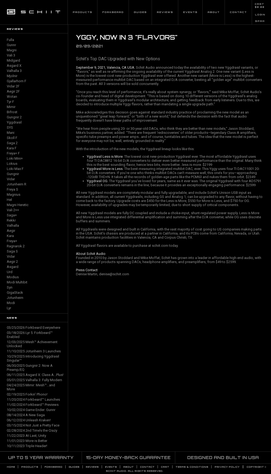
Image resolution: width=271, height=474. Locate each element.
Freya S (12, 189)
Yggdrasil (14, 122)
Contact (238, 12)
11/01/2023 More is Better (27, 441)
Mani (10, 133)
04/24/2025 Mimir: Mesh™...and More (31, 387)
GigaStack (15, 292)
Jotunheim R (16, 184)
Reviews (165, 12)
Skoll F (12, 138)
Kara (10, 236)
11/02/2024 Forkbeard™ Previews (33, 405)
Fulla (10, 40)
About (214, 12)
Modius (13, 277)
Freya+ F (13, 153)
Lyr (9, 308)
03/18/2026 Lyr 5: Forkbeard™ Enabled (30, 335)
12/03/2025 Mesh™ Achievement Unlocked (32, 344)
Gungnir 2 (14, 117)
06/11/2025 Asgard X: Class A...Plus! (35, 375)
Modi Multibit (17, 282)
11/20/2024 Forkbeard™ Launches (33, 399)
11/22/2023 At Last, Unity (26, 436)
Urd (9, 272)
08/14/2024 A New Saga (26, 415)
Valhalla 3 (14, 71)
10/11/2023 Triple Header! (27, 446)
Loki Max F (15, 169)
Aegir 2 (12, 262)
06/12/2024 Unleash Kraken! (29, 420)
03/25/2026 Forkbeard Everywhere (33, 328)
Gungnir (13, 174)
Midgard (13, 60)
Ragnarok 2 (16, 246)
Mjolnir (12, 76)
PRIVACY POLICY (227, 467)
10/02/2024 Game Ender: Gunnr (31, 410)
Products (82, 12)
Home (11, 467)
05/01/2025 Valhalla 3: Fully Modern (34, 380)
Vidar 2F (13, 86)
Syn (9, 287)
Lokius (12, 164)
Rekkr (11, 220)
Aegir (11, 231)
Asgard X (14, 66)
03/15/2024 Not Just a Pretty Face (33, 425)
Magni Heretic (17, 205)
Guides (140, 12)
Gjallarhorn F (16, 81)
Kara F (12, 148)
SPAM (260, 21)
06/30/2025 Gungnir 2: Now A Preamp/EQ (30, 368)
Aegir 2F (13, 91)
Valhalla (13, 225)
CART (259, 4)
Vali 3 (11, 55)
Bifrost (12, 112)
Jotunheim (15, 298)
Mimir (11, 107)
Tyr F (10, 102)
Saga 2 (12, 143)
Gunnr (11, 45)
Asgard (12, 267)
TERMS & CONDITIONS (192, 467)
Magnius (13, 194)
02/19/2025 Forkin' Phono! (27, 394)
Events (190, 12)
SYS (10, 127)
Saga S (12, 251)
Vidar (11, 179)
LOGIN (260, 14)
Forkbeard (113, 12)
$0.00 (259, 7)
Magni (12, 50)
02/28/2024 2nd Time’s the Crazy (32, 430)
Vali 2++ (13, 210)
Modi (11, 303)
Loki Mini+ (15, 158)
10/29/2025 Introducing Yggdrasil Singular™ (33, 358)
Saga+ (12, 215)
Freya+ (12, 241)
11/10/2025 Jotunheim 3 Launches (34, 351)
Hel (9, 200)
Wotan (12, 96)
